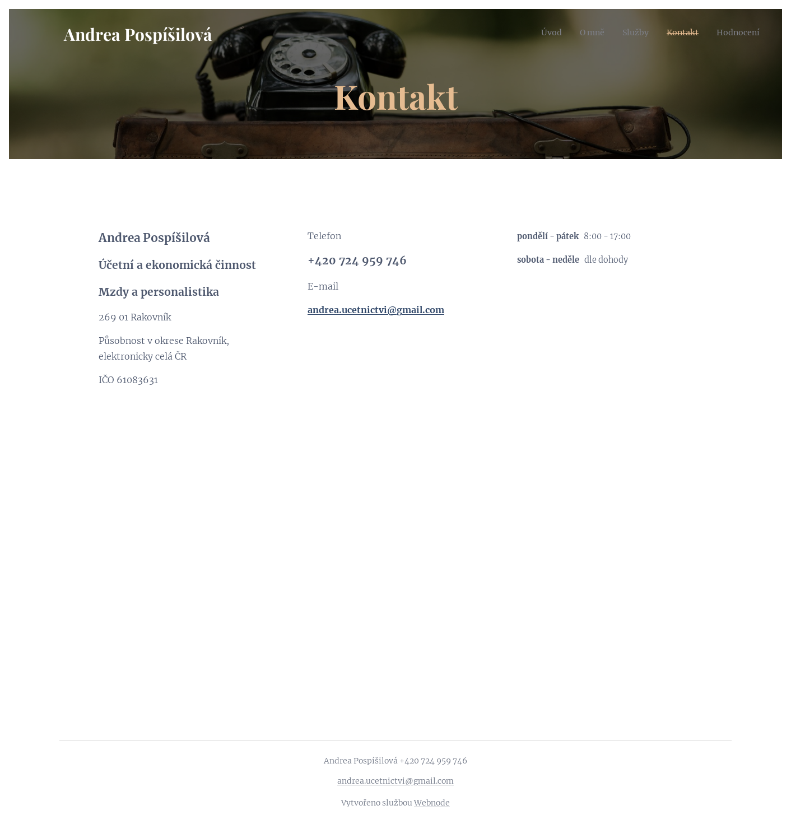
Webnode (432, 803)
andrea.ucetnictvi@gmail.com (395, 781)
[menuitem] (535, 32)
